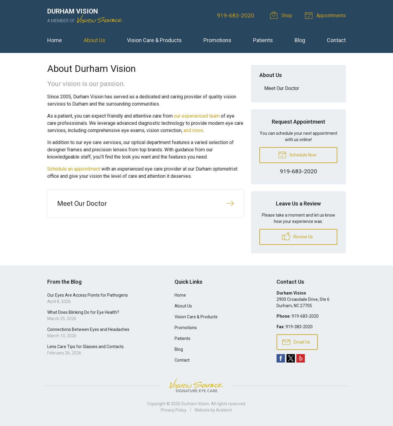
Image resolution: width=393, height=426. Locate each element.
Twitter (290, 358)
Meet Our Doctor (281, 88)
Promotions (217, 40)
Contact (336, 40)
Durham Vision (195, 403)
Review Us (297, 236)
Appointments (326, 15)
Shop (282, 15)
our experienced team (197, 116)
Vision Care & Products (154, 40)
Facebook (281, 358)
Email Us (296, 342)
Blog (300, 40)
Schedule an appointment (73, 169)
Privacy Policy (174, 410)
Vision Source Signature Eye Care (196, 385)
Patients (263, 40)
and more (193, 130)
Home (54, 40)
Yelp (300, 358)
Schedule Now (297, 154)
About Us (94, 40)
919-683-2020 (235, 15)
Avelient (224, 410)
